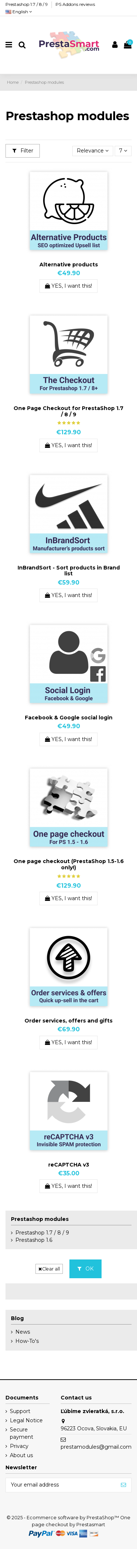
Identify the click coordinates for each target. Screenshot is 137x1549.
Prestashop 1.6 (33, 1240)
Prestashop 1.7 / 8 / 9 (27, 4)
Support (20, 1411)
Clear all (49, 1269)
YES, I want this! (68, 286)
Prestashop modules (40, 1219)
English (18, 11)
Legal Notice (26, 1420)
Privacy (19, 1446)
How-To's (27, 1341)
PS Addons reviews (75, 4)
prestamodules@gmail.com (96, 1447)
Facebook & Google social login (69, 717)
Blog (17, 1318)
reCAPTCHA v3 (68, 1164)
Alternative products (68, 264)
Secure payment (21, 1433)
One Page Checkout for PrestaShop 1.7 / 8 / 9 (68, 411)
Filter (22, 150)
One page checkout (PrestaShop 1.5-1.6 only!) (69, 864)
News (22, 1332)
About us (21, 1455)
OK (85, 1268)
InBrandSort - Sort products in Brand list (69, 570)
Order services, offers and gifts (68, 1020)
